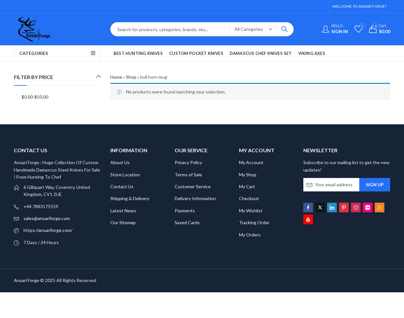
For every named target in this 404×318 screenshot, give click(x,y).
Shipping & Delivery (129, 198)
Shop (131, 77)
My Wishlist (250, 210)
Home (116, 77)
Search (284, 29)
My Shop (247, 174)
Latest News (123, 210)
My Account (251, 162)
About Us (120, 162)
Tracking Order (254, 222)
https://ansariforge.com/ (47, 230)
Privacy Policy (188, 162)
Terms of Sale (188, 174)
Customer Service (193, 186)
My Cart (247, 186)
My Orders (250, 234)
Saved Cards (187, 222)
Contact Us (121, 186)
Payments (185, 210)
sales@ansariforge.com (46, 218)
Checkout (249, 198)
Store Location (125, 174)
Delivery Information (195, 198)
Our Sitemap (123, 222)
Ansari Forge (26, 280)
